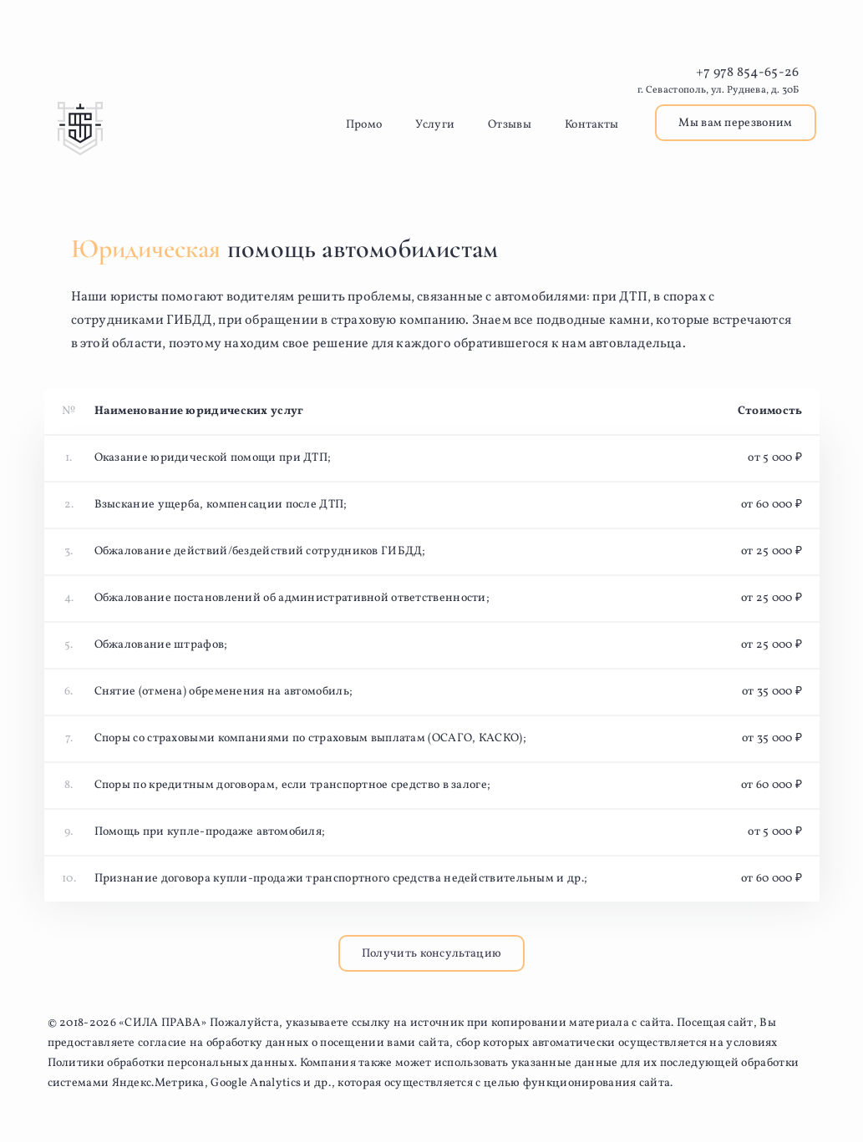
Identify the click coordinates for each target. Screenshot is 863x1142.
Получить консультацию (431, 954)
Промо (364, 125)
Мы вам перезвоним (735, 123)
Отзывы (509, 125)
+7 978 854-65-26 (748, 72)
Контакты (591, 125)
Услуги (434, 125)
